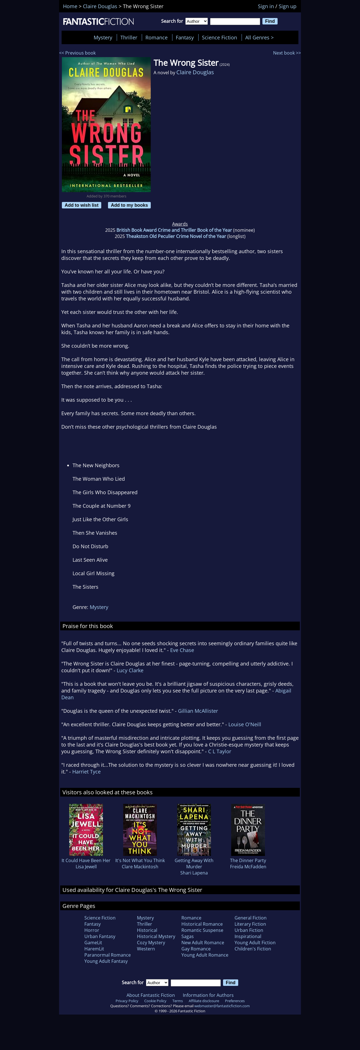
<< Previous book (77, 53)
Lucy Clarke (130, 670)
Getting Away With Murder (194, 863)
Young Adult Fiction (255, 942)
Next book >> (287, 53)
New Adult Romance (202, 942)
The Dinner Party (248, 860)
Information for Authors (208, 995)
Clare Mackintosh (140, 867)
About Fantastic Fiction (151, 995)
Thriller (128, 37)
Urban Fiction (249, 930)
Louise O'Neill (244, 724)
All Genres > (260, 37)
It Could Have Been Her (86, 860)
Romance (156, 37)
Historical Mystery (156, 936)
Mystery (103, 37)
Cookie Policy (155, 1000)
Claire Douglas (195, 72)
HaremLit (94, 949)
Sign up (287, 6)
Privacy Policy (127, 1000)
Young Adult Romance (204, 955)
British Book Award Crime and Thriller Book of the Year (174, 230)
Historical (147, 930)
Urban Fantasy (99, 936)
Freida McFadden (248, 867)
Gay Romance (196, 949)
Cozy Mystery (151, 942)
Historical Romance (202, 924)
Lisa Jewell (86, 867)
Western (146, 949)
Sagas (187, 936)
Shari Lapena (194, 873)
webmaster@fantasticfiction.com (222, 1005)
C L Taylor (219, 751)
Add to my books (129, 205)
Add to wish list (81, 205)
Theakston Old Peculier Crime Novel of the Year (176, 236)
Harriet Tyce (86, 771)
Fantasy (185, 37)
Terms (177, 1000)
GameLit (93, 942)
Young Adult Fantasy (106, 961)
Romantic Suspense (202, 930)
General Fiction (251, 918)
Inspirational (248, 936)
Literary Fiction (250, 924)
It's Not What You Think (140, 860)
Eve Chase (182, 650)
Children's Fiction (253, 949)
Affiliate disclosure (204, 1000)
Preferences (235, 1000)
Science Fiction (219, 37)
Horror (91, 930)
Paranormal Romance (107, 955)
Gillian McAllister (198, 710)
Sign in (266, 6)
